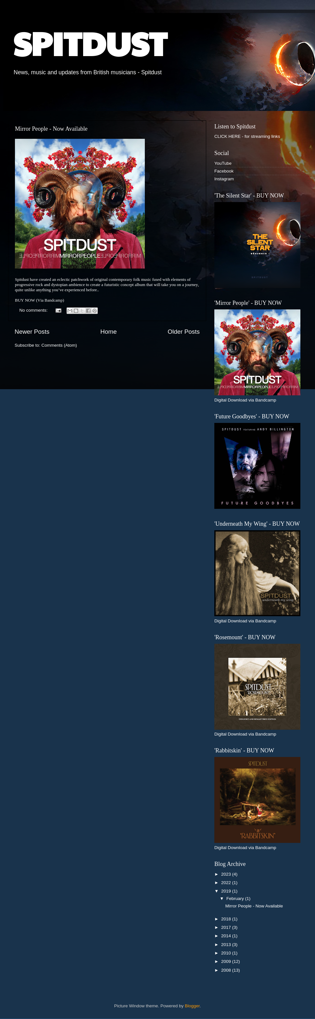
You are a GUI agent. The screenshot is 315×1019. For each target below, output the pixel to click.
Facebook (223, 171)
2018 (226, 919)
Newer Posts (32, 331)
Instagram (224, 178)
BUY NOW (25, 300)
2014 (226, 935)
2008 (226, 970)
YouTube (223, 163)
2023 (226, 874)
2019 (226, 891)
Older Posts (184, 331)
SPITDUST (90, 42)
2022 (226, 882)
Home (108, 331)
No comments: (34, 310)
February (235, 898)
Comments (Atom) (59, 345)
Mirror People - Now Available (51, 129)
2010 (226, 953)
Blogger (192, 1005)
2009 (226, 961)
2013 (226, 944)
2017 (226, 927)
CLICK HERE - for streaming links (247, 136)
